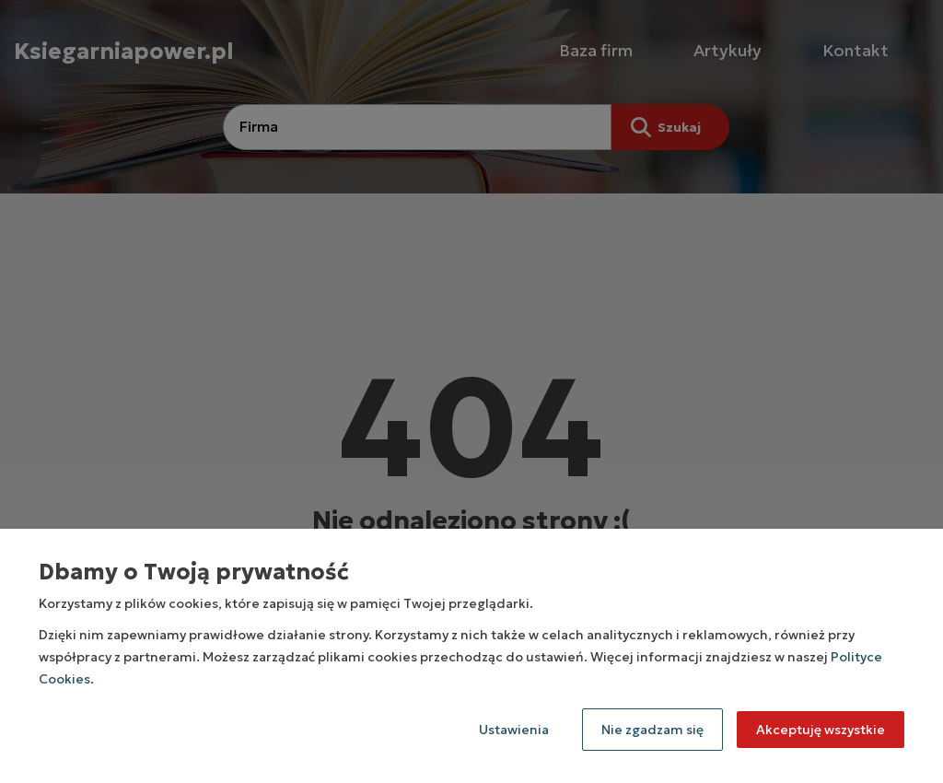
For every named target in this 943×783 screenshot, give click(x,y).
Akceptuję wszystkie (820, 729)
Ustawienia (514, 729)
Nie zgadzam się (652, 729)
